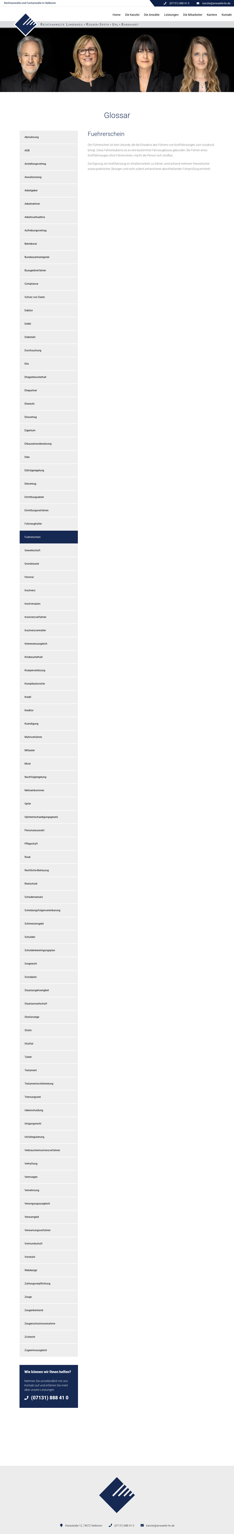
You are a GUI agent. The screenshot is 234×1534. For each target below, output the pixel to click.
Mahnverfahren (33, 737)
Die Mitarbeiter (192, 14)
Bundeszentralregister (37, 257)
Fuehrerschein (33, 537)
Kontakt (227, 14)
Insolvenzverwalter (35, 630)
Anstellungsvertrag (35, 163)
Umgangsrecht (33, 1123)
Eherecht (29, 403)
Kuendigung (31, 723)
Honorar (29, 577)
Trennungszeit (33, 1096)
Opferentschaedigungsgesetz (41, 817)
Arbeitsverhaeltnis (35, 217)
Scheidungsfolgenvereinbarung (42, 910)
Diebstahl (30, 337)
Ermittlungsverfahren (37, 510)
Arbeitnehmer (32, 203)
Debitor (29, 310)
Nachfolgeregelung (35, 777)
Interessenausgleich (36, 643)
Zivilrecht (30, 1336)
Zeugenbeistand (34, 1310)
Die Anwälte (152, 14)
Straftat (29, 1043)
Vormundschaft (33, 1243)
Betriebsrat (31, 243)
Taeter (28, 1056)
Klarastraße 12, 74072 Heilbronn (83, 1525)
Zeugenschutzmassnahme (40, 1323)
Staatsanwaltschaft (36, 1003)
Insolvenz (30, 590)
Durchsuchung (33, 350)
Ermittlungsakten (34, 497)
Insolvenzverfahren (35, 617)
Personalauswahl (34, 830)
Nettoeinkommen (34, 790)
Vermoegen (31, 1176)
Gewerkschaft (32, 550)
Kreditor (29, 710)
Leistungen (171, 14)
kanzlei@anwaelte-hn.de (216, 3)
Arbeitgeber (31, 190)
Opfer (28, 803)
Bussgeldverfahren (35, 270)
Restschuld (31, 883)
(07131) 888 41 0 (124, 1525)
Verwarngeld (32, 1216)
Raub (28, 857)
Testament (31, 1070)
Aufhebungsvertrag (35, 230)
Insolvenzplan (32, 603)
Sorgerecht (31, 963)
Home (117, 14)
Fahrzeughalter (33, 523)
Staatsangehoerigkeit (37, 990)
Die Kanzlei (132, 14)
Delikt (28, 323)
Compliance (31, 283)
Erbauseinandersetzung (38, 443)
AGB (27, 150)
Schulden (30, 937)
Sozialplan (31, 977)
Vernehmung (32, 1190)
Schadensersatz (34, 897)
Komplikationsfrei (35, 683)
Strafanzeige (32, 1016)
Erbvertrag (30, 483)
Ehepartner (31, 390)
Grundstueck (32, 563)
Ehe (27, 363)
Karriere (212, 14)
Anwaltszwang (33, 177)
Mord (28, 763)
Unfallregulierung (34, 1136)
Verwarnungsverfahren (38, 1230)
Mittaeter (30, 750)
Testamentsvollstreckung (39, 1083)
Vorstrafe (30, 1256)
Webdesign (31, 1270)
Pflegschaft (31, 843)
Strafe (28, 1030)
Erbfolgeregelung (34, 470)
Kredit (28, 697)
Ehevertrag (31, 417)
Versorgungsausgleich (37, 1203)
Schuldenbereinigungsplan (40, 950)
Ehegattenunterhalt (35, 377)
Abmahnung (32, 137)
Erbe (27, 457)
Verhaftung (31, 1163)
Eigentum (30, 430)
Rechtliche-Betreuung (37, 870)
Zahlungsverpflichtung (37, 1283)
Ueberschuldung (34, 1110)
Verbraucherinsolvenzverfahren (42, 1150)
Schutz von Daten (35, 297)
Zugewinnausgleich (36, 1350)
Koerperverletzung (35, 670)
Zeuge (28, 1296)
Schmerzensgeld (34, 923)
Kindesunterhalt (34, 657)
